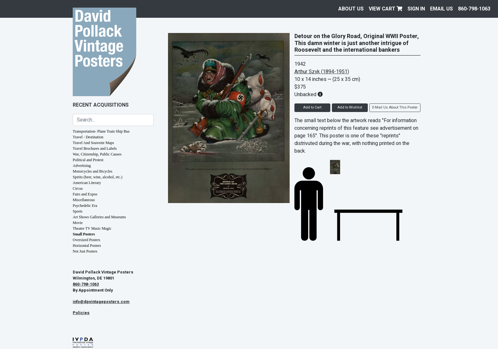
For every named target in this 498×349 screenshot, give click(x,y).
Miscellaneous (84, 200)
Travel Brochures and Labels (95, 148)
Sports (78, 211)
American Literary (87, 183)
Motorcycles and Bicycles (92, 171)
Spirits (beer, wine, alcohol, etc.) (97, 177)
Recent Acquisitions (101, 105)
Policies (81, 313)
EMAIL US (441, 9)
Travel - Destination (88, 137)
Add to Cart (312, 107)
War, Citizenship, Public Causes (97, 154)
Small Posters (84, 234)
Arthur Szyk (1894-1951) (321, 72)
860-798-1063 (474, 9)
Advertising (82, 165)
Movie (78, 223)
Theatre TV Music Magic (92, 228)
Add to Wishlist (349, 107)
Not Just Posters (85, 251)
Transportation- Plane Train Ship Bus (101, 131)
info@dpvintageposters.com (101, 302)
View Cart (385, 9)
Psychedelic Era (85, 205)
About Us (351, 9)
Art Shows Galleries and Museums (99, 217)
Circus (78, 188)
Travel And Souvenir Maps (93, 143)
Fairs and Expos (85, 194)
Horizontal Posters (87, 245)
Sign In (416, 9)
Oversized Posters (86, 240)
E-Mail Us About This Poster (395, 107)
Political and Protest (88, 160)
